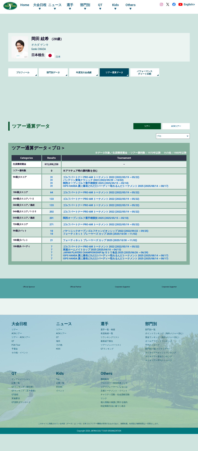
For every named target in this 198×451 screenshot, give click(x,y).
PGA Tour (16, 362)
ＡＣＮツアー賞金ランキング (158, 373)
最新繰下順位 (107, 358)
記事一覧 (16, 400)
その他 (59, 362)
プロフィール (22, 72)
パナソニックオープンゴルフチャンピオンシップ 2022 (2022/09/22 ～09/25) (105, 230)
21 (51, 240)
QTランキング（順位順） (23, 404)
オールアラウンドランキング (158, 358)
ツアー (147, 126)
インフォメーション (21, 396)
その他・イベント (20, 370)
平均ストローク (152, 362)
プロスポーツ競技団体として (114, 400)
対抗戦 (59, 404)
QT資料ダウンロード (21, 419)
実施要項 (16, 415)
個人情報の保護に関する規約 (114, 419)
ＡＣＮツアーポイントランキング (160, 370)
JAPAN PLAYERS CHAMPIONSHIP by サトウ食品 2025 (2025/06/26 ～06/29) (105, 252)
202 (52, 211)
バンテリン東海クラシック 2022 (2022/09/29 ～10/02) (93, 180)
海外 (58, 358)
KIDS (58, 366)
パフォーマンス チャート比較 (144, 72)
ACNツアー (176, 126)
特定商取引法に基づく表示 (113, 423)
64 (51, 192)
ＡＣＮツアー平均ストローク (158, 377)
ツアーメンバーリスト (111, 362)
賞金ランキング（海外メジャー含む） (162, 354)
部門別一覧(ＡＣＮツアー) (157, 366)
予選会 (15, 366)
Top (58, 396)
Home (27, 5)
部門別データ (53, 72)
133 (52, 198)
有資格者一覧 (107, 350)
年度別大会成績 (83, 72)
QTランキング (107, 366)
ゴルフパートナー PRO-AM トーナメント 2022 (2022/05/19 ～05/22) (101, 177)
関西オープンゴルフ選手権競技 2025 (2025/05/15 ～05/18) (96, 183)
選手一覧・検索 (108, 346)
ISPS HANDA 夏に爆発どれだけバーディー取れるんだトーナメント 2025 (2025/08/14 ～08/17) (115, 185)
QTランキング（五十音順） (24, 407)
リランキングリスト (110, 354)
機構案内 (105, 396)
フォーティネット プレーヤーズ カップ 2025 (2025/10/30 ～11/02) (100, 233)
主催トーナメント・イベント (114, 407)
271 (52, 224)
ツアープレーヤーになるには (114, 404)
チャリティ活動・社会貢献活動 (115, 411)
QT (13, 358)
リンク (104, 415)
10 (51, 230)
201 (52, 218)
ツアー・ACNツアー (21, 354)
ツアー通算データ (114, 72)
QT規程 (15, 411)
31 (51, 177)
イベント (60, 407)
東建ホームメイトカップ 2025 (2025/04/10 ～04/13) (92, 249)
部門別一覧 (150, 346)
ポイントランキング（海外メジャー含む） (164, 350)
